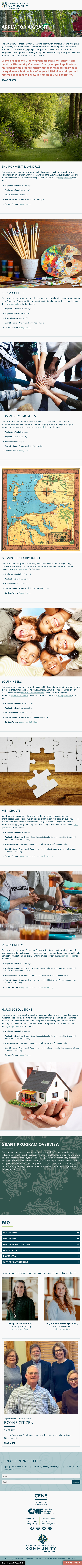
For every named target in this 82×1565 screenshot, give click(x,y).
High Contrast (12, 1563)
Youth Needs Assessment (32, 692)
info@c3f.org (31, 1524)
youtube (44, 1528)
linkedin (50, 1528)
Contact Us (30, 1518)
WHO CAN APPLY (10, 1232)
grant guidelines (64, 177)
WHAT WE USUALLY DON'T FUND (17, 1244)
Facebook (32, 1528)
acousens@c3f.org (20, 1329)
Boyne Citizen (18, 1422)
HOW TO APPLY (9, 1256)
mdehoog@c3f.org (62, 1329)
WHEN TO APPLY (10, 1250)
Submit (76, 1482)
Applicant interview (19, 695)
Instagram (38, 1528)
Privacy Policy (71, 1558)
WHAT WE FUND (10, 1238)
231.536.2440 (32, 1521)
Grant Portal (9, 80)
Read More (9, 1443)
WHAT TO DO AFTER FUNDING (15, 1262)
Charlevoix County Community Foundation (15, 5)
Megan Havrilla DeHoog (28, 722)
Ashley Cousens (25, 204)
